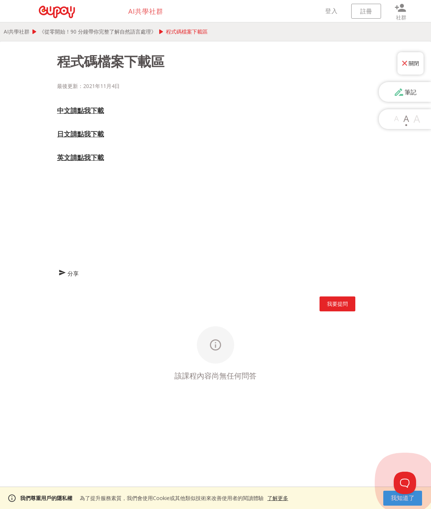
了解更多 (277, 498)
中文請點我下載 (80, 110)
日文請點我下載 (80, 133)
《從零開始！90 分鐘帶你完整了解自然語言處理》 (97, 31)
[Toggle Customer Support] (405, 483)
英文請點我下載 (80, 157)
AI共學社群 (16, 31)
